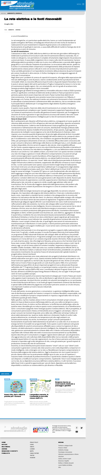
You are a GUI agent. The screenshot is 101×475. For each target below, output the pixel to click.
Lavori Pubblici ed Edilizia (75, 419)
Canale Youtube (39, 407)
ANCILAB (38, 472)
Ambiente (12, 30)
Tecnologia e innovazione (75, 406)
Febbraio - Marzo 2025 (8, 438)
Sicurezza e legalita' (74, 415)
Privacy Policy (39, 396)
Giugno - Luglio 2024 (7, 452)
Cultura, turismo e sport (75, 413)
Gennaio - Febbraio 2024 (8, 446)
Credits (37, 401)
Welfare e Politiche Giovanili (76, 417)
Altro (70, 421)
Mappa (37, 405)
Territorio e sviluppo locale (76, 400)
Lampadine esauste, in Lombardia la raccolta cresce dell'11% (47, 350)
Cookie (37, 398)
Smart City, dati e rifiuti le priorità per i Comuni (15, 349)
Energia (18, 30)
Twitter (37, 409)
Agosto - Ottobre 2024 (8, 454)
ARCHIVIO (4, 458)
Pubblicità (6, 407)
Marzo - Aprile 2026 (7, 435)
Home (4, 396)
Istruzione (71, 410)
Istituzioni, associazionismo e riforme (79, 408)
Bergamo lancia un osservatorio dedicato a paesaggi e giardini (75, 338)
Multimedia (6, 401)
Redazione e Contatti (10, 405)
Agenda (4, 403)
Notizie (5, 398)
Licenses (37, 403)
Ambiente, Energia (74, 404)
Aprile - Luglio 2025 (7, 440)
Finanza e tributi (73, 402)
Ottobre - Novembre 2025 (9, 443)
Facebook (38, 411)
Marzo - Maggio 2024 (8, 449)
